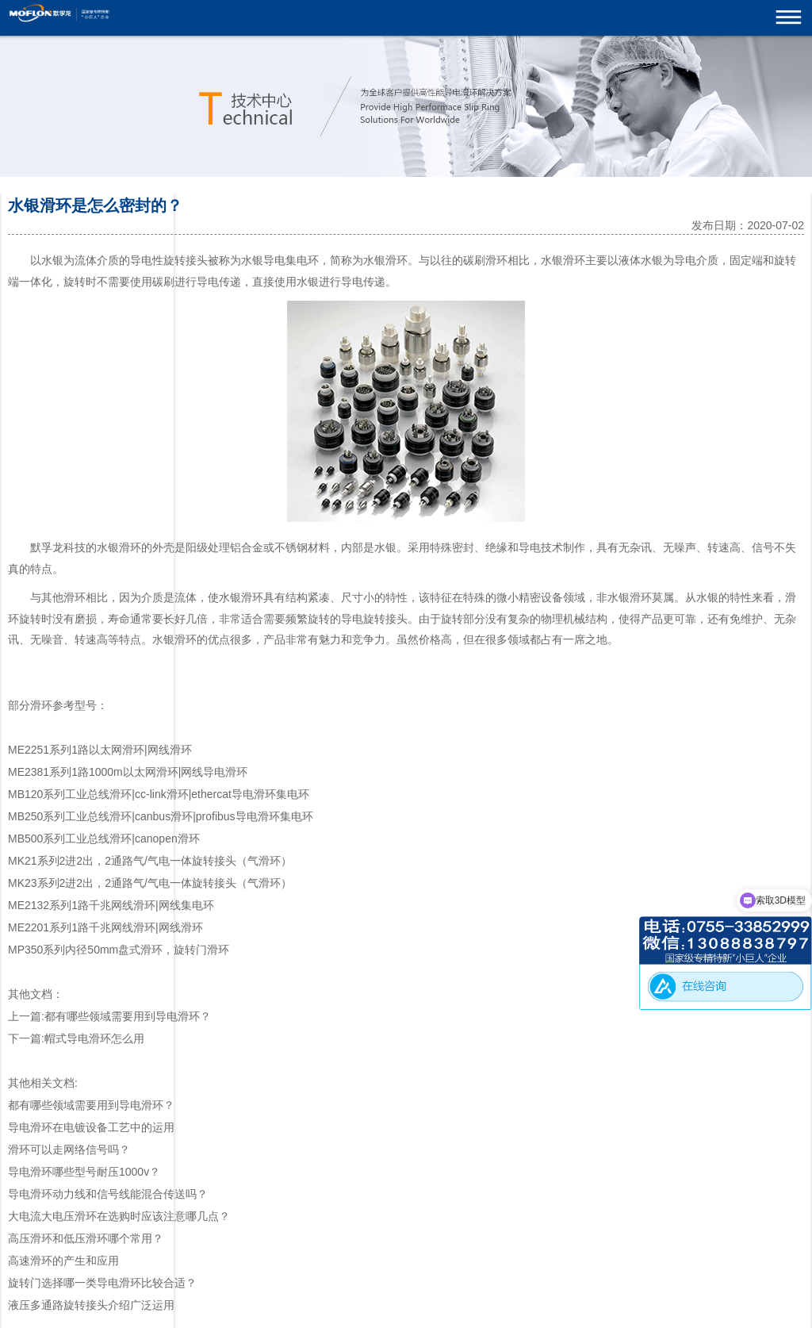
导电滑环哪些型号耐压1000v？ (84, 1171)
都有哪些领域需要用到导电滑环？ (127, 1016)
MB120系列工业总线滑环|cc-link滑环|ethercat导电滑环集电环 (158, 794)
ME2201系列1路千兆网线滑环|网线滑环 (105, 927)
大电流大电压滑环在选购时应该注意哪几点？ (119, 1216)
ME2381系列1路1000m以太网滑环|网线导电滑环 (127, 772)
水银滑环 (385, 261)
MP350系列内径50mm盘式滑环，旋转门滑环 (118, 949)
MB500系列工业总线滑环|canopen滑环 (104, 838)
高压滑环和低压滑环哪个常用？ (85, 1238)
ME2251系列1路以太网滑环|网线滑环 (100, 749)
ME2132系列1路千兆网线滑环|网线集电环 (111, 905)
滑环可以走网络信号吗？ (69, 1149)
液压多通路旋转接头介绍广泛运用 (91, 1305)
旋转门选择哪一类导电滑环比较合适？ (102, 1282)
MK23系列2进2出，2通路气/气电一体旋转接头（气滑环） (150, 883)
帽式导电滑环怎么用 (94, 1038)
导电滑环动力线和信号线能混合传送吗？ (108, 1194)
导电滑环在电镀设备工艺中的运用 (91, 1127)
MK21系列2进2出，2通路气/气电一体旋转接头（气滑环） (150, 860)
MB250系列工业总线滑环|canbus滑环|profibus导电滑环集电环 (160, 816)
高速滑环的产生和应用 (63, 1260)
